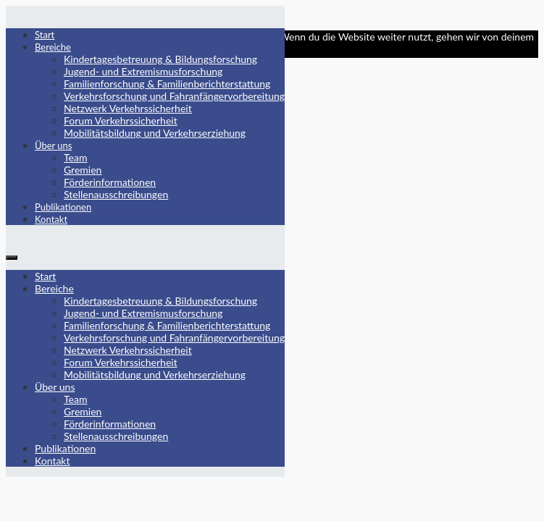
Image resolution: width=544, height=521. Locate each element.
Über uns (53, 145)
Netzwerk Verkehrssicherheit (128, 108)
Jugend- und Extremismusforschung (143, 71)
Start (44, 35)
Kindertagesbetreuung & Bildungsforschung (160, 59)
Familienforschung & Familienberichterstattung (167, 83)
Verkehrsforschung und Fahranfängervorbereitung (174, 96)
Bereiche (53, 47)
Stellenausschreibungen (116, 194)
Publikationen (63, 207)
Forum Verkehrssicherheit (120, 120)
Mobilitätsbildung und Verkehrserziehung (155, 133)
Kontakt (51, 219)
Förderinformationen (110, 182)
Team (75, 157)
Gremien (82, 170)
